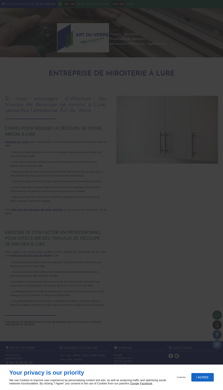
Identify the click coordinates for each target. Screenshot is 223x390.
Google (134, 383)
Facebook (146, 383)
